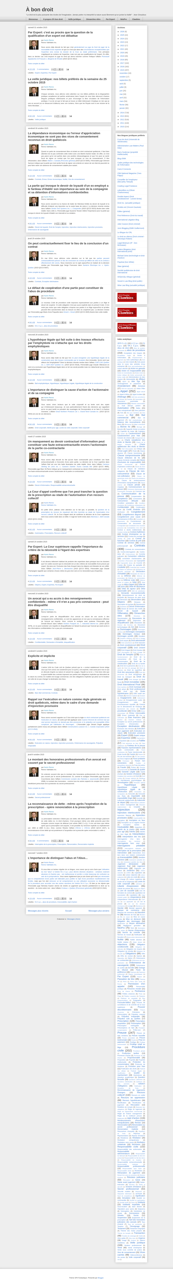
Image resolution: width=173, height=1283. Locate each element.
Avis (121, 413)
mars (122, 101)
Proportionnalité (133, 1058)
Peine (125, 981)
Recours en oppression (133, 1097)
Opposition (121, 958)
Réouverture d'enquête (126, 1131)
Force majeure (125, 759)
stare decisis (137, 1207)
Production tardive (130, 1053)
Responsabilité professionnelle (131, 1166)
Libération (139, 884)
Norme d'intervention (136, 930)
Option (130, 958)
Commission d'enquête (125, 491)
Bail (36, 693)
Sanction (132, 1184)
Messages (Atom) (73, 919)
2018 (122, 60)
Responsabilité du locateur (131, 1160)
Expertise (44, 73)
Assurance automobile (128, 401)
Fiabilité (132, 754)
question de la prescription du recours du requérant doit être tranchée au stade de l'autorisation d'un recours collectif (75, 512)
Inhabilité (137, 807)
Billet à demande (139, 424)
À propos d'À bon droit (53, 19)
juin (121, 91)
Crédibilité (121, 567)
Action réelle (122, 377)
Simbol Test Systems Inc (60, 208)
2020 (122, 53)
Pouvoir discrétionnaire (131, 1008)
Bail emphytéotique (42, 383)
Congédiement (138, 512)
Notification (138, 935)
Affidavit (142, 379)
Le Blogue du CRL (125, 232)
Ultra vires (132, 1238)
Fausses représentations (131, 748)
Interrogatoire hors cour (129, 843)
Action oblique (122, 375)
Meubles (142, 914)
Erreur (44, 179)
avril (121, 98)
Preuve (122, 1032)
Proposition (122, 1060)
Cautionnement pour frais (129, 436)
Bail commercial (44, 693)
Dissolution (138, 623)
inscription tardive (131, 825)
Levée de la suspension (126, 882)
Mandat (121, 908)
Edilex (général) (124, 211)
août (122, 84)
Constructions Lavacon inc (77, 727)
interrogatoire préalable (131, 845)
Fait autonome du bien (130, 743)
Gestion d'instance (133, 774)
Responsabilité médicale (128, 1164)
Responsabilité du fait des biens (134, 1158)
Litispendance (135, 897)
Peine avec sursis (136, 981)
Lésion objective (131, 875)
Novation (121, 937)
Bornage (139, 427)
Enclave (142, 696)
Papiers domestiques (135, 974)
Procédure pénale (139, 1051)
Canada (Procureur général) (64, 161)
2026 (122, 32)
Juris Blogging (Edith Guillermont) (131, 228)
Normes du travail (124, 935)
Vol (119, 1259)
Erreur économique (55, 179)
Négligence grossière (132, 926)
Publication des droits (129, 1069)
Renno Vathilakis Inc (48, 505)
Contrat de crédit (124, 538)
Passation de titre (126, 979)
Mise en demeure (133, 919)
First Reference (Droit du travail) (130, 215)
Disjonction (137, 620)
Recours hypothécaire (132, 1100)
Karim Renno (49, 503)
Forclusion (126, 761)
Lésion (120, 875)
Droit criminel (139, 648)
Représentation (123, 1136)
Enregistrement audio (134, 700)
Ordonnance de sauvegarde (38, 230)
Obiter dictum (137, 942)
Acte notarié (129, 362)
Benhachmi (68, 569)
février (122, 105)
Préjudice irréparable (130, 1016)
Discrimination (123, 618)
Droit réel (128, 691)
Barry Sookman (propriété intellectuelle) (128, 153)
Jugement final (124, 866)
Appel (124, 391)
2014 (122, 113)
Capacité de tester (127, 431)
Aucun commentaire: (45, 116)
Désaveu (137, 602)
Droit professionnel (137, 689)
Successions (134, 1213)
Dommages (125, 629)
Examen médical (135, 720)
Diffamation (123, 613)
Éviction (120, 720)
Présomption (136, 1023)
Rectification (122, 1103)
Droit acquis (124, 641)
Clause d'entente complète (127, 460)
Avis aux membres (133, 413)
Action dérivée (123, 368)
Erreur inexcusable (137, 713)
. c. (71, 208)
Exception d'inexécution (128, 724)
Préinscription (122, 1014)
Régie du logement (135, 1109)
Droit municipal (135, 687)
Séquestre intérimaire (125, 1193)
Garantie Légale (128, 772)
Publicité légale (136, 1071)
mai (121, 94)
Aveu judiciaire (140, 410)
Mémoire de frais (130, 915)
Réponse (136, 1133)
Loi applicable (128, 901)
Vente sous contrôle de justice (130, 1250)
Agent (124, 381)
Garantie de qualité (137, 769)
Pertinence (140, 991)
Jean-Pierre (56, 569)
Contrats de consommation (135, 549)
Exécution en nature (42, 743)
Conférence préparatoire (135, 505)
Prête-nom (137, 1030)
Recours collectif (60, 533)
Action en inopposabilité (131, 371)
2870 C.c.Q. (122, 343)
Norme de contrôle (131, 932)
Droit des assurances (126, 672)
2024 (122, 39)
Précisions (136, 1012)
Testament (122, 1228)
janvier (122, 108)
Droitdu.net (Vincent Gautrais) (129, 207)
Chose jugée (123, 451)
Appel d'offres (125, 394)
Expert (37, 73)
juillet (122, 87)
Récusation (135, 1105)
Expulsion (123, 741)
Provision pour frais (136, 1066)
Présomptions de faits (126, 1028)
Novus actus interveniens (135, 937)
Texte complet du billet (36, 64)
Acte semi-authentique (135, 366)
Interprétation (138, 834)
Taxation (121, 1226)
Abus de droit (123, 348)
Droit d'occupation (124, 652)
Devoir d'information (42, 485)
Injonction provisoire (95, 227)
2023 (122, 42)
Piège (119, 996)
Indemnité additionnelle (126, 800)
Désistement (140, 604)
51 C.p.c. (38, 902)
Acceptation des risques (133, 353)
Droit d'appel (125, 650)
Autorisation (39, 533)
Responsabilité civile (128, 1146)
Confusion (121, 512)
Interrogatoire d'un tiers (129, 839)
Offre (143, 954)
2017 (122, 63)
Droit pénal (122, 689)
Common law (140, 491)
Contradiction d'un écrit (134, 528)
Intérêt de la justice (126, 829)
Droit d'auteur (138, 650)
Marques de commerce (126, 912)
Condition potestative (126, 503)
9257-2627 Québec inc (55, 365)
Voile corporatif (83, 428)
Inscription (121, 820)
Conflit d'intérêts (133, 509)
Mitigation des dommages (129, 921)
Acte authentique (132, 360)
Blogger (100, 1278)
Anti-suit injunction (127, 388)
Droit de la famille (138, 664)
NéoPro (123, 19)
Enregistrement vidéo (128, 702)
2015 (122, 70)
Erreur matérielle (128, 715)
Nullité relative (123, 942)
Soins (133, 1202)
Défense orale (129, 580)
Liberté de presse (124, 888)
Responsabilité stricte (124, 1171)
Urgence (141, 1238)
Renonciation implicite (86, 844)
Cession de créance (125, 438)
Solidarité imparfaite (131, 1204)
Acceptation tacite (124, 355)
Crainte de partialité (134, 565)
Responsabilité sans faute (132, 1168)
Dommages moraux (131, 634)
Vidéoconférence (136, 1255)
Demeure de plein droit (136, 597)
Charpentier (76, 208)
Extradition (133, 741)
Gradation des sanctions (125, 776)
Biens (120, 424)
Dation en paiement (126, 569)
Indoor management (127, 805)
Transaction (139, 1233)
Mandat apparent (135, 908)
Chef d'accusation (127, 449)
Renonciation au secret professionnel (131, 1126)
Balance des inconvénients (129, 422)
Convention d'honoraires (125, 561)
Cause (123, 433)
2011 (122, 123)
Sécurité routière (124, 1191)
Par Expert (110, 19)
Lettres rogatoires (135, 879)
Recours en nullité (138, 1095)
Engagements (125, 698)
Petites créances (128, 994)
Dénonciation (136, 600)
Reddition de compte (125, 1107)
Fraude (123, 767)
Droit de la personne (127, 666)
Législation (138, 873)
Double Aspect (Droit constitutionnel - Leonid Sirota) (130, 197)
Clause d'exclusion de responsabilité (131, 461)
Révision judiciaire (136, 1177)
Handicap (142, 778)
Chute (134, 451)
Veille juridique (74, 19)
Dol (132, 627)
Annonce (141, 386)
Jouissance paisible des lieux (133, 862)
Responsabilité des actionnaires (130, 1149)
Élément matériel (131, 696)
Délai (134, 582)
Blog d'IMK (122, 159)
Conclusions (137, 499)
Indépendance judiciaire (137, 802)
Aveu (138, 408)
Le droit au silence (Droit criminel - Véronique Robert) (131, 238)
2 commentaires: (43, 69)
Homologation (123, 782)
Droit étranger (133, 679)
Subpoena (141, 1209)
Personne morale (134, 989)
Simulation (126, 1198)
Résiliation (136, 1138)
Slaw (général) (123, 266)
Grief (137, 776)
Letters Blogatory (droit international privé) (127, 250)
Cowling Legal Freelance (127, 186)
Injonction (65, 227)
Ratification (137, 1086)
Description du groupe (125, 604)
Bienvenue (33, 19)
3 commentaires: (43, 841)
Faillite (142, 740)
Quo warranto (123, 1084)
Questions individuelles (125, 1082)
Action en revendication (125, 373)
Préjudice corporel (138, 1014)
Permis (120, 984)
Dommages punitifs (125, 636)
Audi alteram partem (131, 406)
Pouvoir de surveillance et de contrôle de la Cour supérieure (131, 1005)
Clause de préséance (138, 478)
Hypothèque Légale (67, 383)
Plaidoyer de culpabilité (129, 998)
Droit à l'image (140, 638)
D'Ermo (78, 828)
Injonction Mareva (124, 815)
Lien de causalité (127, 891)
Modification (121, 923)
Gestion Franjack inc (71, 624)
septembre (124, 80)
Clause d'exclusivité (125, 464)
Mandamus (139, 906)
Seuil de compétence (125, 1196)
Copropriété (141, 561)
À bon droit (39, 9)
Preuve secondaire (128, 1038)
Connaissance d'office (125, 519)
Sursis (135, 1215)
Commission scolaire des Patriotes (74, 779)
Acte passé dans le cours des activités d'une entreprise (131, 364)
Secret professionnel (42, 797)
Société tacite (124, 1202)
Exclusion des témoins (126, 729)
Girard (65, 312)
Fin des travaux (140, 756)
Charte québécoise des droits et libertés (131, 445)
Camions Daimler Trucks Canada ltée (77, 467)
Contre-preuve (130, 554)
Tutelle (141, 1236)
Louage (130, 906)
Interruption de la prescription (45, 844)
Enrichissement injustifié (126, 704)
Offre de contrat (126, 956)
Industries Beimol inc (90, 624)
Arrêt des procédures (138, 397)
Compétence (123, 499)
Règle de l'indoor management (130, 1114)
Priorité (133, 1040)
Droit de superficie (134, 670)
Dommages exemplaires (135, 632)
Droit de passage (130, 668)
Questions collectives (136, 1079)
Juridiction (131, 870)
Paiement (133, 972)
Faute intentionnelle (135, 752)
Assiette (129, 399)
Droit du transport (125, 677)
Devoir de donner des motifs (131, 609)
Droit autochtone (126, 643)
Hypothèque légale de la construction (89, 383)
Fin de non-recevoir (125, 756)
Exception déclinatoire (50, 281)
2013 (122, 116)
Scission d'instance (133, 1187)
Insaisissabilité (138, 818)
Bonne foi (125, 426)
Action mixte (139, 373)
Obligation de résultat (125, 951)
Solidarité (141, 1202)
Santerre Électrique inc (92, 265)
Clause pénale (133, 485)
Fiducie (140, 754)
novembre (124, 73)
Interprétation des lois (131, 837)
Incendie (139, 798)
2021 (122, 49)
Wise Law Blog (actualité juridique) (131, 285)
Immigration (121, 794)
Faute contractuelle (126, 750)
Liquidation (133, 895)
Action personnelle (136, 375)
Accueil (68, 911)
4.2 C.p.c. (135, 343)
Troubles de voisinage (129, 1236)
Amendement (124, 386)
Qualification (121, 1073)
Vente (120, 1248)
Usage (124, 1240)
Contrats (38, 179)
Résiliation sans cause (126, 1142)
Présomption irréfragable (128, 1026)
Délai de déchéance (137, 586)
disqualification (69, 642)
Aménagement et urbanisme (129, 384)
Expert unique (139, 735)
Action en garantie (138, 368)
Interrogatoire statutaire (133, 848)
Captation (141, 431)
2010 (122, 127)
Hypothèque (54, 383)
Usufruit (133, 1240)
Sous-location (122, 1207)
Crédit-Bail (133, 567)
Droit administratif (138, 640)
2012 (122, 120)
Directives (137, 616)
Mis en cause (125, 917)
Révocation (126, 1180)
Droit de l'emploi (55, 227)
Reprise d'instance (138, 1136)
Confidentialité (40, 642)
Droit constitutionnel (128, 645)
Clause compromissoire (129, 455)
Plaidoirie (142, 996)
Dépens (38, 585)
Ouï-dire (131, 968)
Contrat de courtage (135, 536)
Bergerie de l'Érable (55, 59)
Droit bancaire (140, 643)
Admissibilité (130, 379)
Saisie (137, 1180)
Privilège (133, 1042)
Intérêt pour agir (52, 428)
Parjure (139, 976)
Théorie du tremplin (124, 1233)
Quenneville (94, 779)
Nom (132, 928)
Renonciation (72, 844)
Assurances (122, 403)
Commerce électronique (135, 489)
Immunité (131, 794)
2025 (122, 35)
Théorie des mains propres (131, 1231)
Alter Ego (135, 381)
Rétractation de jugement (129, 1173)
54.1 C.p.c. (39, 326)
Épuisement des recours (126, 709)
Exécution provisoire (136, 733)
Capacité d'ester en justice (135, 429)
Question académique (126, 1077)
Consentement (136, 521)
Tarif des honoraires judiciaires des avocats (131, 1221)
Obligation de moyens (134, 949)
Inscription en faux (137, 820)
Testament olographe (137, 1229)
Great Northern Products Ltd (66, 412)
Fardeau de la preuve (136, 746)
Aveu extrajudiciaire (125, 410)
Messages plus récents (38, 911)
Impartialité (135, 796)
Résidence (124, 1138)
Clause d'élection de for (129, 458)
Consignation (122, 525)
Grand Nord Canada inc (89, 412)
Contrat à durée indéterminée (130, 530)
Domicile (142, 627)
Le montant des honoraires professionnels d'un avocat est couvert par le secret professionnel (67, 761)
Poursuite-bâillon (124, 1002)
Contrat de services (126, 543)
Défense (127, 576)
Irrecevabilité (62, 902)
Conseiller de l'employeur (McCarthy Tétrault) (128, 181)
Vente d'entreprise (135, 1248)
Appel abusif (141, 391)
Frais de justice (139, 765)
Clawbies (136, 19)
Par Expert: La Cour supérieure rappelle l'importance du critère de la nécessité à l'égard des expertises (65, 548)
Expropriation (141, 738)
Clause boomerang (134, 453)
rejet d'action (72, 902)
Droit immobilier (131, 682)
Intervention (122, 853)
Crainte (120, 565)
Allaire (49, 161)
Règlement (121, 1118)
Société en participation (137, 1200)
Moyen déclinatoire (137, 923)
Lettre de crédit (131, 877)
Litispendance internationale (128, 899)
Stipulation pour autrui (126, 1209)
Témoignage (135, 1226)
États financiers (134, 717)
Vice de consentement (76, 179)
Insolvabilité (123, 827)
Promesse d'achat (124, 1055)
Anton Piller (141, 388)
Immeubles (137, 791)
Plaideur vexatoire (130, 996)
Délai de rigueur (129, 589)
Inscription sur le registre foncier (133, 823)
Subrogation (125, 1211)
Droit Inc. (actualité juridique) (129, 203)
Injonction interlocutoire (78, 227)
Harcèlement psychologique (131, 780)
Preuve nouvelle (138, 1036)
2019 (122, 56)
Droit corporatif (40, 428)
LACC (128, 873)
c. (47, 59)
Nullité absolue (136, 940)
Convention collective (136, 556)
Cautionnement (135, 433)
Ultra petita (121, 1238)
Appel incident (137, 394)
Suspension (122, 1218)
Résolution (136, 1144)
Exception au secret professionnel (130, 722)
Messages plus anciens (98, 911)
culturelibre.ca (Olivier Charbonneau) (126, 191)
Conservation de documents (129, 523)
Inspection (138, 827)
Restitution (138, 1171)
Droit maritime (122, 687)
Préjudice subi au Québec (129, 1019)
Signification (140, 1196)
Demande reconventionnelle (133, 593)
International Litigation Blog (128, 220)
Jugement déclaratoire (128, 864)
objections (122, 944)
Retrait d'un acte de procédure (127, 1175)
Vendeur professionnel (133, 1245)
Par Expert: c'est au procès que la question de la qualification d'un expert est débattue (60, 34)
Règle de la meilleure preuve (130, 1116)
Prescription (49, 533)
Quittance (139, 1082)
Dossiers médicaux (126, 638)
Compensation (136, 496)
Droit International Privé (129, 684)
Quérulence (137, 1075)
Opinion (139, 956)
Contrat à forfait (122, 532)
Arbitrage (122, 397)
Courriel (139, 563)
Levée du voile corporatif (68, 428)
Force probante (139, 759)
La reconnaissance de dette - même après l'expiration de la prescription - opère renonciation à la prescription (67, 805)
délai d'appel (129, 584)
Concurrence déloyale (128, 501)
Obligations (130, 953)
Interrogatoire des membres (129, 841)
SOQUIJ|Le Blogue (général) (129, 277)
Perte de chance (124, 991)
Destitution (123, 606)
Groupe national (130, 778)
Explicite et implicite (41, 656)
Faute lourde (122, 754)
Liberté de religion (139, 888)
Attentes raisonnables (138, 403)
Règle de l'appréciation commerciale (130, 1111)
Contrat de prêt (135, 541)
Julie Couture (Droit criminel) (129, 224)
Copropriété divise (126, 563)
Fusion (133, 767)
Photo (140, 994)
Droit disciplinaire (135, 674)
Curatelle (142, 567)
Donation (142, 636)
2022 (122, 46)
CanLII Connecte (124, 169)
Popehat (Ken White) (126, 262)
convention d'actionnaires (132, 559)
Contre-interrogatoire (128, 552)
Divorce (120, 625)
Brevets (120, 429)
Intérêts (132, 832)
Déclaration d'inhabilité (54, 642)
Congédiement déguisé (131, 514)
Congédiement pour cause (129, 517)
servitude (139, 1194)
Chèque (139, 449)
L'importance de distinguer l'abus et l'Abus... (58, 858)
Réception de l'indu (128, 1088)
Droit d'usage (137, 652)
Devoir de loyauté (41, 227)
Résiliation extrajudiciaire (128, 1140)
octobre (123, 77)
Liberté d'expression (128, 886)
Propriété (132, 1060)
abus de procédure (51, 326)
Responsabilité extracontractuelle (63, 485)
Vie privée (121, 1257)
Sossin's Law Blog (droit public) (130, 281)
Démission (124, 600)
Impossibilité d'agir (125, 798)
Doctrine (130, 625)
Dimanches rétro (93, 19)
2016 (122, 67)
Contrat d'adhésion (137, 532)
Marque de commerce (128, 910)
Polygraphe (137, 1000)
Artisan (122, 399)
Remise (138, 1123)
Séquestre (138, 1191)
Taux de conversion (135, 1224)
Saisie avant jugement (127, 1182)
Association (139, 399)
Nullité (65, 179)
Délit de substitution (138, 591)
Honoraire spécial (139, 782)
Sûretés (121, 1215)
